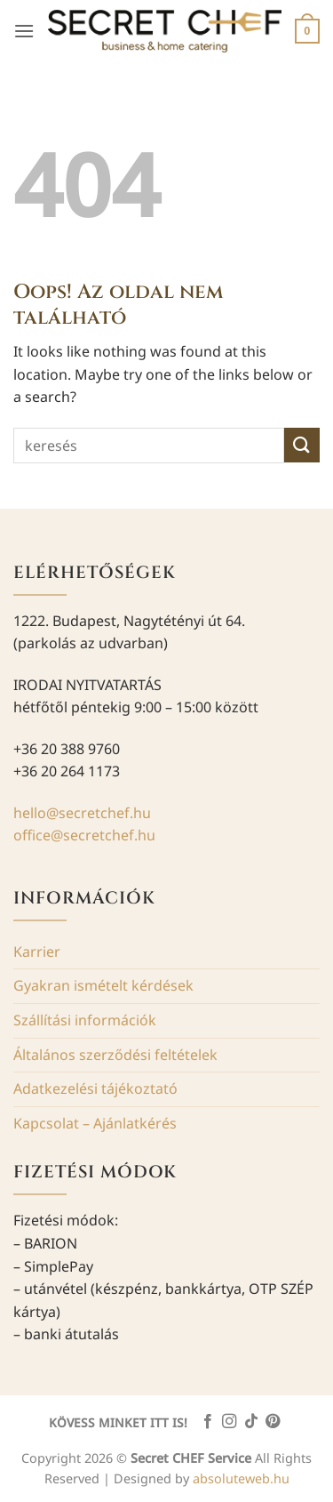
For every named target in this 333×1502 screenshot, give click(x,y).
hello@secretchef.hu (82, 813)
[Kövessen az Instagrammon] (229, 1422)
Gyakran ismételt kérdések (103, 985)
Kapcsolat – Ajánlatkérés (95, 1123)
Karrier (36, 951)
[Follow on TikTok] (251, 1422)
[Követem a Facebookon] (207, 1422)
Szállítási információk (84, 1020)
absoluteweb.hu (241, 1478)
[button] (24, 30)
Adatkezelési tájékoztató (95, 1088)
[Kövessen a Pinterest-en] (273, 1422)
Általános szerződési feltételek (115, 1054)
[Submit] (302, 445)
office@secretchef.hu (84, 835)
